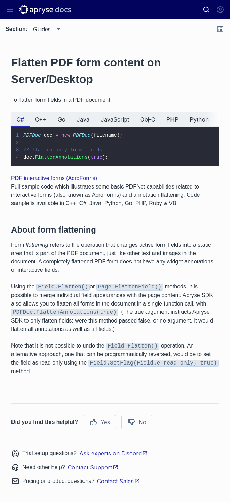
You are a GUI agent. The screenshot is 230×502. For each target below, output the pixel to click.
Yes (99, 422)
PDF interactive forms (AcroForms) (54, 178)
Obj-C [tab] (147, 119)
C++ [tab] (41, 119)
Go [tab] (61, 119)
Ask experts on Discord (113, 453)
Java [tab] (83, 119)
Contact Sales (118, 481)
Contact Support (93, 467)
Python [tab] (199, 119)
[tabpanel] (115, 146)
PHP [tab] (172, 119)
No (136, 422)
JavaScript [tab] (115, 119)
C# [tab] (20, 119)
